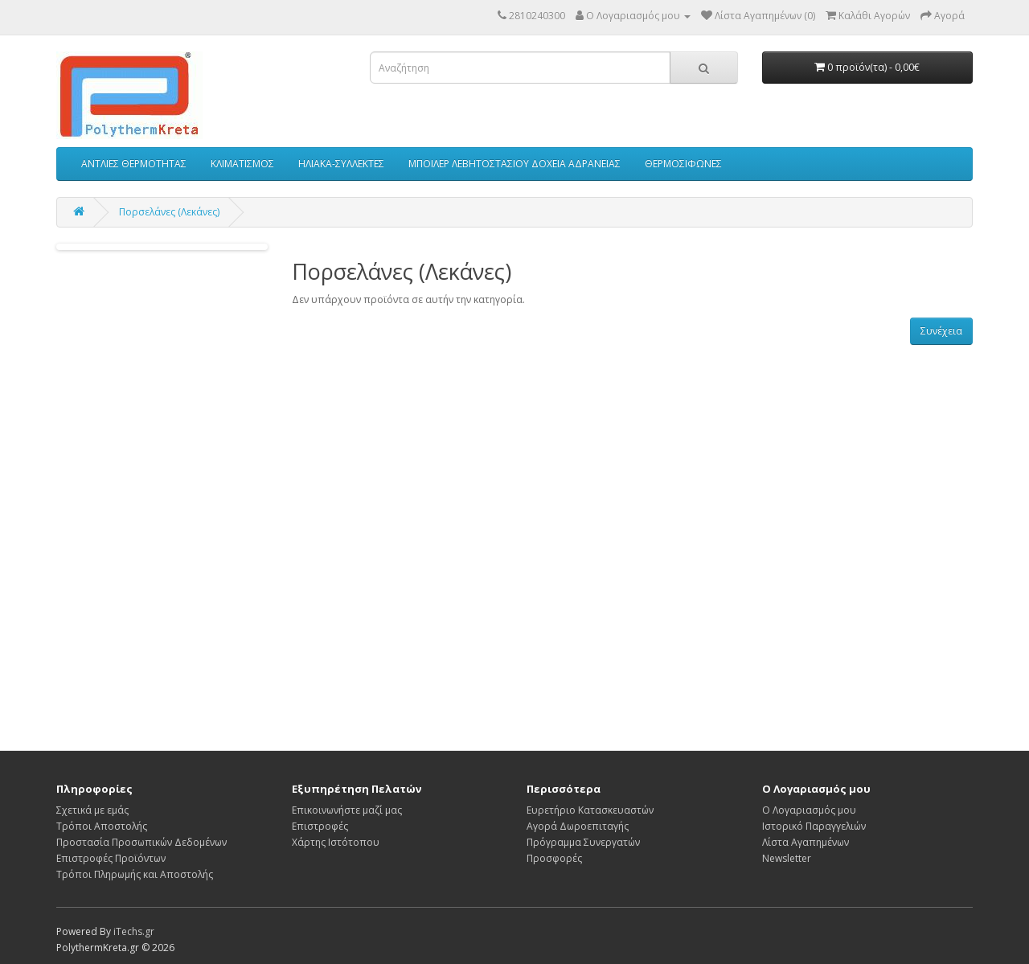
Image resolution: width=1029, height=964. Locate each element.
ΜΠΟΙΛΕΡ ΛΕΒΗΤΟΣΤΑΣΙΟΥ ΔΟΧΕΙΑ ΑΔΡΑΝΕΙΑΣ (514, 163)
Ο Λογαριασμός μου (809, 810)
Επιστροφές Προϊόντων (111, 858)
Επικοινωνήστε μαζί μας (347, 810)
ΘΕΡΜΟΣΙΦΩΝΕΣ (683, 163)
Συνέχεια (941, 331)
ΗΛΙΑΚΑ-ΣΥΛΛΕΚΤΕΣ (341, 163)
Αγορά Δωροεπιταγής (578, 826)
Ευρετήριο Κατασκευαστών (590, 810)
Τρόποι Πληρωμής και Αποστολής (134, 874)
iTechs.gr (133, 931)
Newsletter (786, 858)
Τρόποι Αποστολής (101, 826)
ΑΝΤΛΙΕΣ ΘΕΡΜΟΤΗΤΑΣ (134, 163)
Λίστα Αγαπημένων (805, 842)
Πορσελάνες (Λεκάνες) (169, 212)
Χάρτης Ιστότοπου (335, 842)
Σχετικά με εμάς (92, 810)
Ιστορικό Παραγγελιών (814, 826)
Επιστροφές (320, 826)
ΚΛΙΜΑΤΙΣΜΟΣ (242, 163)
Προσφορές (554, 858)
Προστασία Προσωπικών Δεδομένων (141, 842)
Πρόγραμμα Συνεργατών (583, 842)
